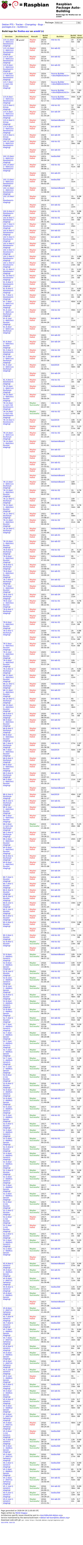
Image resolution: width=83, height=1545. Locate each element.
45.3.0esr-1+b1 (7, 1432)
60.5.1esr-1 (8, 909)
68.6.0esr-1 (8, 758)
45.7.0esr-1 (8, 1323)
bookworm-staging (8, 45)
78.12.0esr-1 (8, 499)
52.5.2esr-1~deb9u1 (7, 1108)
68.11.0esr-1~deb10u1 (8, 691)
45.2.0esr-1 (8, 1463)
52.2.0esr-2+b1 (7, 1203)
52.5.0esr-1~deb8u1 (7, 1139)
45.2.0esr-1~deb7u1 (7, 1479)
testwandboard (58, 120)
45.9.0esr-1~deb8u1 (7, 1271)
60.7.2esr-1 (8, 877)
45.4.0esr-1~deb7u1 (7, 1424)
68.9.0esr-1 (8, 714)
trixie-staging (6, 87)
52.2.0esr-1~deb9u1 (7, 1241)
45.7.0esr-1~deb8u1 (7, 1330)
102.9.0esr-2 (8, 211)
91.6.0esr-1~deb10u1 (8, 343)
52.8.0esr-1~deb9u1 (7, 1002)
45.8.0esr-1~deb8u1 (7, 1294)
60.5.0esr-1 (8, 916)
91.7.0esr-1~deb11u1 (8, 302)
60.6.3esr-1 (8, 890)
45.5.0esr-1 (8, 1384)
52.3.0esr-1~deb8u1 (7, 1195)
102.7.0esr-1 (8, 224)
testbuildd (55, 156)
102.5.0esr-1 (8, 237)
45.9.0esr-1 (8, 1264)
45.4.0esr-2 (8, 1399)
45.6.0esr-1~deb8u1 (7, 1354)
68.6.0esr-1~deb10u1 (8, 766)
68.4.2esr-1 (8, 794)
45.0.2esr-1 (8, 1493)
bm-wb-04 (55, 112)
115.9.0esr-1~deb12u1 (8, 66)
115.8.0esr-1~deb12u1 (8, 75)
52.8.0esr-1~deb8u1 (7, 1010)
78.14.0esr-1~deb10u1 (8, 442)
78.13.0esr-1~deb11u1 (8, 483)
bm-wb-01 (55, 463)
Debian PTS (7, 24)
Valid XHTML (4, 1522)
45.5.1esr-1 (8, 1370)
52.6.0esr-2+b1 (7, 1076)
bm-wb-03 (55, 150)
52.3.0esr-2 (8, 1170)
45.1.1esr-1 (8, 1486)
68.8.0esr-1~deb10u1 (8, 736)
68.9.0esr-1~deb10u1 (8, 721)
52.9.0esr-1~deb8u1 (7, 964)
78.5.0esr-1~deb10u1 (8, 645)
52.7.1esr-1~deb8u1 (7, 1068)
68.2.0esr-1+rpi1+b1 (8, 825)
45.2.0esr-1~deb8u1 (7, 1470)
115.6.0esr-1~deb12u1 (8, 98)
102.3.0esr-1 (8, 250)
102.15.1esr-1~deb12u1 (8, 142)
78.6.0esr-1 (8, 609)
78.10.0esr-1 (8, 529)
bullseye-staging (7, 306)
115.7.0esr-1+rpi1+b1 (8, 83)
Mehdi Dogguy (21, 1513)
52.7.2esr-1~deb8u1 (7, 1051)
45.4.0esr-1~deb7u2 (7, 1415)
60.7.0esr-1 (8, 884)
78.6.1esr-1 (8, 595)
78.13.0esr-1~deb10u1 (8, 491)
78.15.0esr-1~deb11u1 (8, 387)
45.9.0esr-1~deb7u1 (7, 1279)
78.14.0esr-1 (8, 420)
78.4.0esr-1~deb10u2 (8, 661)
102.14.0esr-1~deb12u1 (8, 166)
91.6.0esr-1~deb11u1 (8, 328)
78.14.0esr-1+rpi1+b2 (8, 404)
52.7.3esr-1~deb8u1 (7, 1034)
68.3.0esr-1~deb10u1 (8, 817)
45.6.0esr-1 (8, 1346)
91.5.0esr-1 (8, 350)
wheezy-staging (7, 1283)
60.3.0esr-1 (8, 935)
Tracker (19, 24)
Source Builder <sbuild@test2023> (60, 75)
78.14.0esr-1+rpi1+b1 (8, 412)
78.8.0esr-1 (8, 565)
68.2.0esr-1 (8, 833)
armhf (37, 31)
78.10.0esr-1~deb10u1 (8, 542)
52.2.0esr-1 (8, 1234)
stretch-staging (7, 959)
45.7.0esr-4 (8, 1317)
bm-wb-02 (55, 48)
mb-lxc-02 (55, 165)
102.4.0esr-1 (8, 243)
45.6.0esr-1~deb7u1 (7, 1362)
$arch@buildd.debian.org (51, 1515)
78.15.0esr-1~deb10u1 (8, 396)
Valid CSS (12, 1522)
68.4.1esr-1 (8, 801)
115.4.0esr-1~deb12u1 (8, 128)
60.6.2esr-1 (8, 896)
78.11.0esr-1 (8, 514)
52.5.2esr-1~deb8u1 (7, 1116)
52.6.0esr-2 (8, 1083)
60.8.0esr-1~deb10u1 (8, 863)
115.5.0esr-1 (8, 105)
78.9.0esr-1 (8, 550)
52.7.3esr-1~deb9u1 (7, 1025)
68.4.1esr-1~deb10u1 (8, 808)
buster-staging (6, 323)
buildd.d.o (22, 27)
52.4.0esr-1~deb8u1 (7, 1163)
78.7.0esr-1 (8, 580)
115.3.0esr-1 (8, 135)
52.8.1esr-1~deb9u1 (7, 979)
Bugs (40, 24)
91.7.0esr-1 (8, 295)
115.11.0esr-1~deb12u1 (8, 41)
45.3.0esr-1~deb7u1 (7, 1455)
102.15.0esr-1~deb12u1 (8, 157)
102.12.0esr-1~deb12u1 (8, 189)
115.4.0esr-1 (8, 120)
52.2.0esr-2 (8, 1210)
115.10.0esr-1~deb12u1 (8, 49)
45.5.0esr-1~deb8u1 (7, 1392)
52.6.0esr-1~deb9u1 (7, 1091)
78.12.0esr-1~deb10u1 (8, 506)
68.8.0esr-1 (8, 728)
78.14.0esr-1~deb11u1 (8, 434)
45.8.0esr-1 (8, 1287)
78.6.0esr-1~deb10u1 (8, 623)
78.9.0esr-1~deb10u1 (8, 557)
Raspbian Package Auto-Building (68, 7)
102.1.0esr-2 (8, 263)
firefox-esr (23, 31)
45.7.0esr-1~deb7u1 (7, 1339)
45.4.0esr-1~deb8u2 (7, 1407)
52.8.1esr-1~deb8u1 (7, 987)
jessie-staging (6, 968)
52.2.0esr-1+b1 (7, 1226)
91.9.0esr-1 (8, 282)
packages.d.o (8, 27)
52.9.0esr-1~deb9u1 (7, 955)
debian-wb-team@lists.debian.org (54, 1518)
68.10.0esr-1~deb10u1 (8, 706)
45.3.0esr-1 (8, 1440)
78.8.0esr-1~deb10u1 (8, 572)
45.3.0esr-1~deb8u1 (7, 1447)
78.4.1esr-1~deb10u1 (8, 653)
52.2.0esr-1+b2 (7, 1218)
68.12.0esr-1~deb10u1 (8, 676)
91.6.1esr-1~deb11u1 (8, 311)
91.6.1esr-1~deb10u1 (8, 319)
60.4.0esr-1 (8, 922)
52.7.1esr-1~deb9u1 (7, 1059)
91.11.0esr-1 (8, 269)
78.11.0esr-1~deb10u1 (8, 521)
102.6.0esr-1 (8, 231)
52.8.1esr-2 (8, 971)
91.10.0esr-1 (8, 276)
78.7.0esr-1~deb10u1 (8, 587)
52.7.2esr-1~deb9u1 (7, 1042)
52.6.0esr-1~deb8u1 (7, 1099)
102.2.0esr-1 (8, 256)
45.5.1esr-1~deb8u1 (7, 1377)
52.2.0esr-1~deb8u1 (7, 1250)
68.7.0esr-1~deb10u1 (8, 751)
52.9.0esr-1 (8, 942)
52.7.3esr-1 (8, 1018)
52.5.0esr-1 (8, 1124)
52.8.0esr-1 (8, 995)
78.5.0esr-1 (8, 631)
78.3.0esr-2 (8, 669)
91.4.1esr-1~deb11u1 (8, 366)
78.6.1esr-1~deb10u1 (8, 602)
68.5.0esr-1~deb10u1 (8, 780)
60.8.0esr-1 (8, 856)
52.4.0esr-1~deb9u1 (7, 1154)
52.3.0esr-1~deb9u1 (7, 1178)
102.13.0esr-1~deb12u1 (8, 181)
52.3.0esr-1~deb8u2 (7, 1186)
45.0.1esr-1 (8, 1499)
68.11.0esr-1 (8, 684)
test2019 (55, 365)
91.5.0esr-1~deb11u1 (8, 358)
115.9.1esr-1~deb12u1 (8, 58)
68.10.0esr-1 (8, 699)
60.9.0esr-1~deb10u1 (8, 848)
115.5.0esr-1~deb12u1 (8, 113)
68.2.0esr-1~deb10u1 (8, 840)
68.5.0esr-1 (8, 773)
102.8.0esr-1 (8, 218)
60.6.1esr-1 (8, 903)
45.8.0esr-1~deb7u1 (7, 1309)
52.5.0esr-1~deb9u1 (7, 1131)
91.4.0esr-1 (8, 380)
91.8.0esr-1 (8, 289)
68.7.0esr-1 (8, 743)
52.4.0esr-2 (8, 1147)
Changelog (30, 24)
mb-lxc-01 (55, 40)
